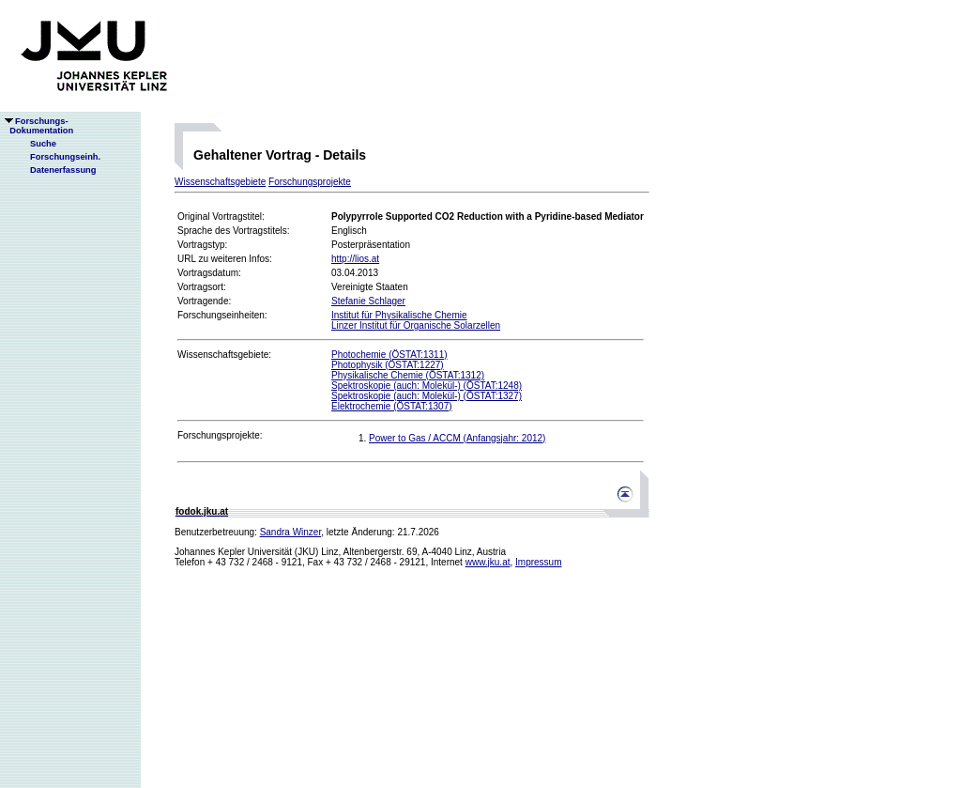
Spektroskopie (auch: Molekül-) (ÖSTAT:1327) (426, 396)
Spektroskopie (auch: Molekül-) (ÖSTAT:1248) (426, 385)
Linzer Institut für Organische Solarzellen (415, 325)
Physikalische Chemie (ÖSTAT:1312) (407, 375)
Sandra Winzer (291, 532)
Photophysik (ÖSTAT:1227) (387, 365)
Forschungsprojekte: (220, 435)
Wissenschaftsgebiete (220, 182)
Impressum (538, 562)
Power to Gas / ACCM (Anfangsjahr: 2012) (457, 438)
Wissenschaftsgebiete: (224, 354)
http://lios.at (355, 259)
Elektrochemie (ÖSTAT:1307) (391, 406)
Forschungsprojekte (309, 182)
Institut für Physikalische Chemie (399, 315)
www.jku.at (488, 562)
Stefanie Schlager (368, 301)
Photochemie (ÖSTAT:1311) (389, 354)
